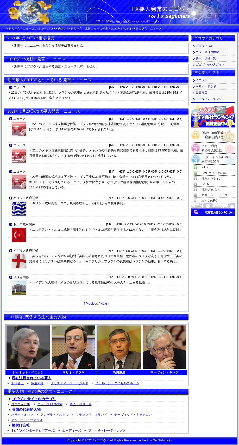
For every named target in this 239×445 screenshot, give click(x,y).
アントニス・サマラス (27, 420)
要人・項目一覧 (81, 404)
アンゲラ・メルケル (54, 414)
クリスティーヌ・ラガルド (69, 383)
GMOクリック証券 (213, 173)
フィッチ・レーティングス (107, 430)
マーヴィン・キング (209, 99)
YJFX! (205, 167)
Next (104, 303)
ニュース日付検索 (50, 404)
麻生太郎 (37, 383)
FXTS (205, 184)
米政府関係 (21, 277)
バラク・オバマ (22, 414)
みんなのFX (209, 200)
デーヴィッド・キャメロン (133, 414)
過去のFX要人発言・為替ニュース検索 (83, 28)
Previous (92, 303)
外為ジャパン (210, 189)
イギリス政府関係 (25, 251)
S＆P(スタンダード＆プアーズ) (33, 430)
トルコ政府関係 (24, 224)
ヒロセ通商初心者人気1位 (211, 146)
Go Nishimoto (162, 440)
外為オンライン (211, 178)
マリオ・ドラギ (206, 86)
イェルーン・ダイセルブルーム (117, 383)
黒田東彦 (201, 92)
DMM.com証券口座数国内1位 (212, 133)
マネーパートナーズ (214, 195)
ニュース (19, 87)
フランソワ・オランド (91, 414)
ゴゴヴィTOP (20, 404)
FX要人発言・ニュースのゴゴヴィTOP (30, 28)
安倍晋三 (17, 383)
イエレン (201, 80)
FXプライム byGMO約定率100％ (215, 157)
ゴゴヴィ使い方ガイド (210, 64)
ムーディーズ (71, 430)
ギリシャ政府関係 (25, 198)
